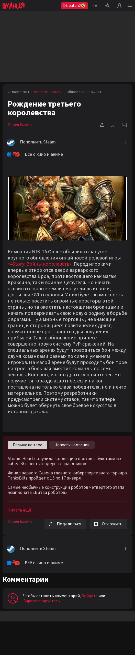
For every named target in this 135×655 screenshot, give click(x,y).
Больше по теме (27, 445)
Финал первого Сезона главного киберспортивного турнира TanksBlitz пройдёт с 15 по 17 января (67, 476)
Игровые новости (48, 92)
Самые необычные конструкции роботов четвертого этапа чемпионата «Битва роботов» (66, 490)
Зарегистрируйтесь (41, 601)
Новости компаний (71, 445)
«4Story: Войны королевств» (40, 264)
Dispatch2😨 (74, 5)
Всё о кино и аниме (35, 154)
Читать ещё (19, 510)
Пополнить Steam (31, 142)
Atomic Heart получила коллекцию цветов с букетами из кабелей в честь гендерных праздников (64, 461)
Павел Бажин (20, 124)
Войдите (90, 596)
